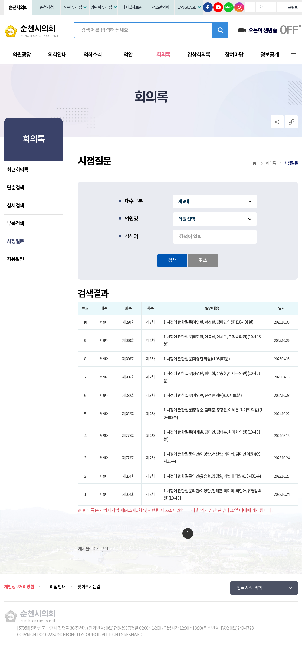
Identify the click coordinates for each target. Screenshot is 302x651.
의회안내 (57, 55)
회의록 (163, 55)
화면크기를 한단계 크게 (250, 7)
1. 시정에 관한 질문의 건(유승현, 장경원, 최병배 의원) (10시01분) (212, 476)
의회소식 (92, 55)
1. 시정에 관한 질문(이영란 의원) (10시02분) (196, 359)
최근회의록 (17, 170)
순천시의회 (18, 7)
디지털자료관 (132, 7)
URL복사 (291, 121)
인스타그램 (239, 7)
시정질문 (15, 241)
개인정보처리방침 (19, 586)
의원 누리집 (73, 7)
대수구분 (133, 201)
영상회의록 (198, 55)
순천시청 (46, 7)
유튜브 (218, 7)
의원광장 (21, 55)
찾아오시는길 (89, 586)
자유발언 (15, 259)
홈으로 (254, 163)
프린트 (292, 7)
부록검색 (15, 223)
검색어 (131, 236)
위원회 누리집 (101, 7)
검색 (220, 30)
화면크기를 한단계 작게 (271, 7)
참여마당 (234, 55)
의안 (128, 55)
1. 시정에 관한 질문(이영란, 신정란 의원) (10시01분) (202, 395)
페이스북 (208, 7)
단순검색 (15, 188)
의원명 (131, 219)
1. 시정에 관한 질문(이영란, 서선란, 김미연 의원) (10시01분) (208, 322)
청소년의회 (160, 7)
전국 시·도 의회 (249, 588)
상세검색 (15, 205)
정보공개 (269, 55)
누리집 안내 (55, 586)
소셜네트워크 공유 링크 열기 (277, 121)
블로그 (229, 7)
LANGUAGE (187, 7)
